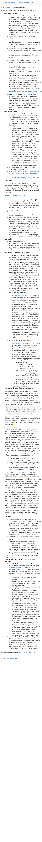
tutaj (27, 334)
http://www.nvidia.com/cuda (13, 514)
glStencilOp (12, 567)
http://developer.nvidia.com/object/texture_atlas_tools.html (25, 91)
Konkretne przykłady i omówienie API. (16, 195)
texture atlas (33, 88)
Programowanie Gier (7, 7)
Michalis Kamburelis (13, 658)
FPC (15, 417)
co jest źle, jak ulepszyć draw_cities (29, 177)
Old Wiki (30, 2)
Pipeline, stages (13, 36)
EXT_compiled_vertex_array (29, 313)
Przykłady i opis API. (18, 295)
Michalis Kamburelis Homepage (13, 2)
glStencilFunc (20, 567)
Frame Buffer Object (29, 652)
